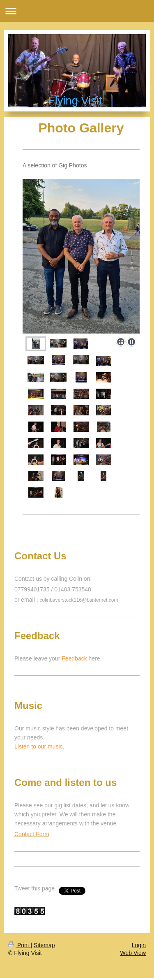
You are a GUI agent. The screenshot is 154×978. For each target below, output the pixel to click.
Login (139, 945)
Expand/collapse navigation (77, 11)
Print (19, 945)
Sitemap (44, 945)
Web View (133, 953)
